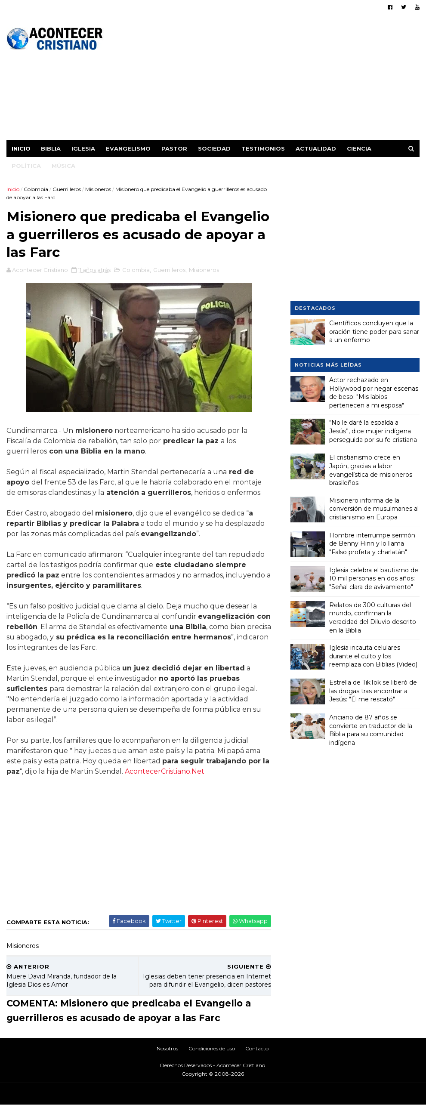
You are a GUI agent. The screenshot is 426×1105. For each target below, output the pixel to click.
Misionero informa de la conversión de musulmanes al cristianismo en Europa (374, 509)
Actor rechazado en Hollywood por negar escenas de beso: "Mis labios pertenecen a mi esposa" (373, 392)
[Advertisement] (263, 79)
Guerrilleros (66, 189)
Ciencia (359, 148)
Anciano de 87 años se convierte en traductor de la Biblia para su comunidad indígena (370, 730)
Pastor (174, 148)
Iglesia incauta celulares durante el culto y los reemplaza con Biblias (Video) (373, 656)
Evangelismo (128, 148)
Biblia (51, 148)
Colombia (36, 189)
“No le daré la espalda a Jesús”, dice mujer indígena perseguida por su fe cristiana (373, 431)
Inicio (21, 148)
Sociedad (214, 148)
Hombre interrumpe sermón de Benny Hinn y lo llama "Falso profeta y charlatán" (372, 543)
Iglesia (83, 148)
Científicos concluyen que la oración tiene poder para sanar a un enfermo (374, 331)
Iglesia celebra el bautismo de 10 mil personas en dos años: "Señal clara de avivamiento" (373, 578)
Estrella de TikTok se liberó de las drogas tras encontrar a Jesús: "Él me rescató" (373, 691)
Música (63, 165)
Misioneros (98, 189)
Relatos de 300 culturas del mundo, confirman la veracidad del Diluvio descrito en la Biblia (372, 617)
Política (26, 165)
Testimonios (263, 148)
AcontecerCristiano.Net (164, 771)
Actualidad (316, 148)
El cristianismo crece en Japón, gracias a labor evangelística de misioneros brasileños (370, 470)
